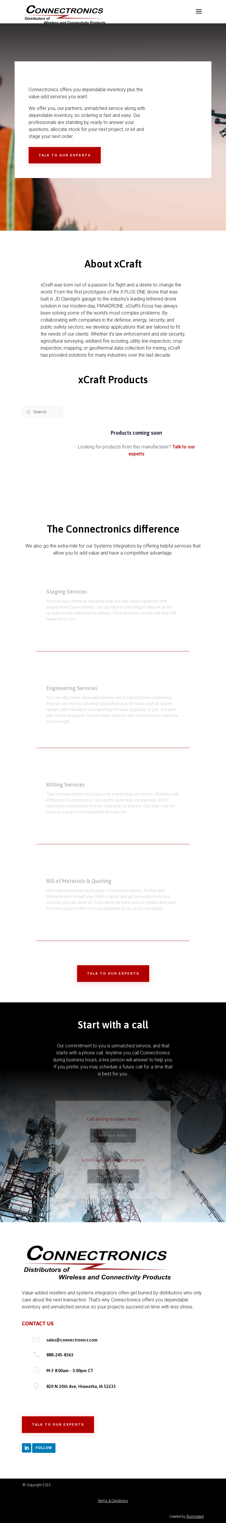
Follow (44, 1448)
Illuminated (195, 1517)
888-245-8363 (59, 1354)
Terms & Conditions (113, 1501)
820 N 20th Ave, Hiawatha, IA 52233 (81, 1386)
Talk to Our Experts (65, 155)
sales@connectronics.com (72, 1339)
